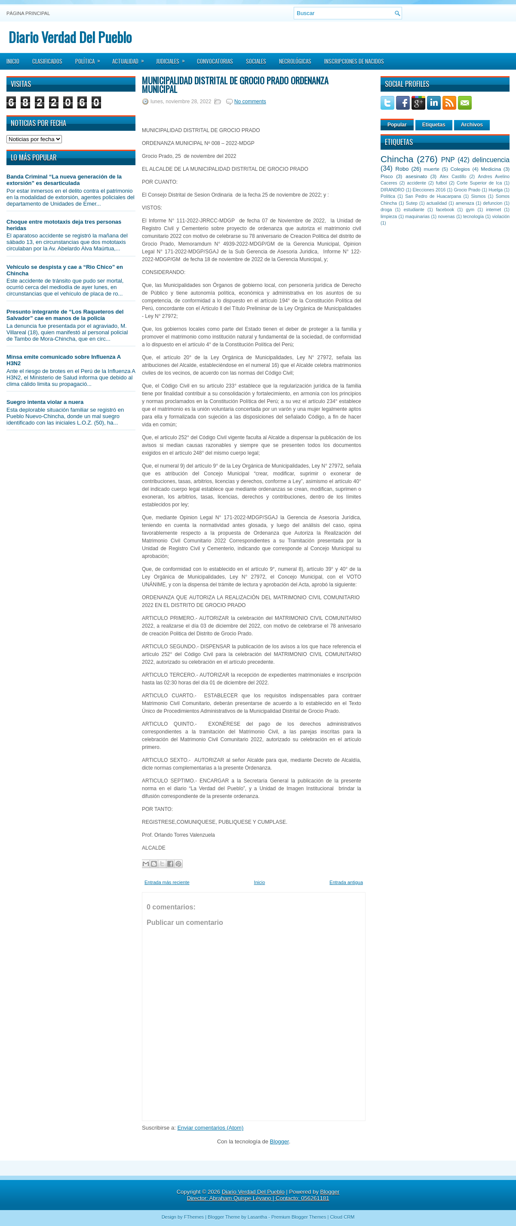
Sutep (412, 203)
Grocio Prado (467, 190)
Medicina (491, 169)
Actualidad (131, 58)
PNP (448, 159)
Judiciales (173, 58)
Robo (401, 169)
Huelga (495, 190)
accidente (416, 183)
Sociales (256, 61)
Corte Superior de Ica (479, 183)
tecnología (473, 216)
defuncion (492, 203)
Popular (397, 125)
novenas (446, 216)
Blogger (279, 1141)
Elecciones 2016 (429, 190)
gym (470, 209)
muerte (431, 169)
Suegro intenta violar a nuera (44, 402)
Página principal (28, 13)
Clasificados (47, 61)
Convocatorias (215, 61)
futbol (441, 183)
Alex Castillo (453, 176)
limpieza (389, 216)
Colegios (460, 169)
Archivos (472, 125)
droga (386, 209)
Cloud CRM (342, 1217)
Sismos (478, 196)
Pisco (387, 176)
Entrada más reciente (167, 882)
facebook (445, 209)
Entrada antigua (346, 882)
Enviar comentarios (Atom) (210, 1127)
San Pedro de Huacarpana (433, 196)
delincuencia (491, 159)
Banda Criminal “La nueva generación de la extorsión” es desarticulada (64, 179)
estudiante (414, 209)
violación (501, 216)
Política (90, 58)
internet (493, 209)
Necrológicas (295, 61)
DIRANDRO (392, 190)
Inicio (12, 61)
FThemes (194, 1217)
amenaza (465, 203)
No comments (250, 102)
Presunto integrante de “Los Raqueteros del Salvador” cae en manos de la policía (64, 314)
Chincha (397, 159)
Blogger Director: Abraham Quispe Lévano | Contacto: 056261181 (263, 1195)
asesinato (416, 176)
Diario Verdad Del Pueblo (70, 37)
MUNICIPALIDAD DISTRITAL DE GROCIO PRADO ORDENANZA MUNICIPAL (235, 84)
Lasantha (257, 1217)
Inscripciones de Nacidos (354, 61)
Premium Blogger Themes (298, 1217)
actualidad (437, 203)
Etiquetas (433, 125)
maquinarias (417, 216)
